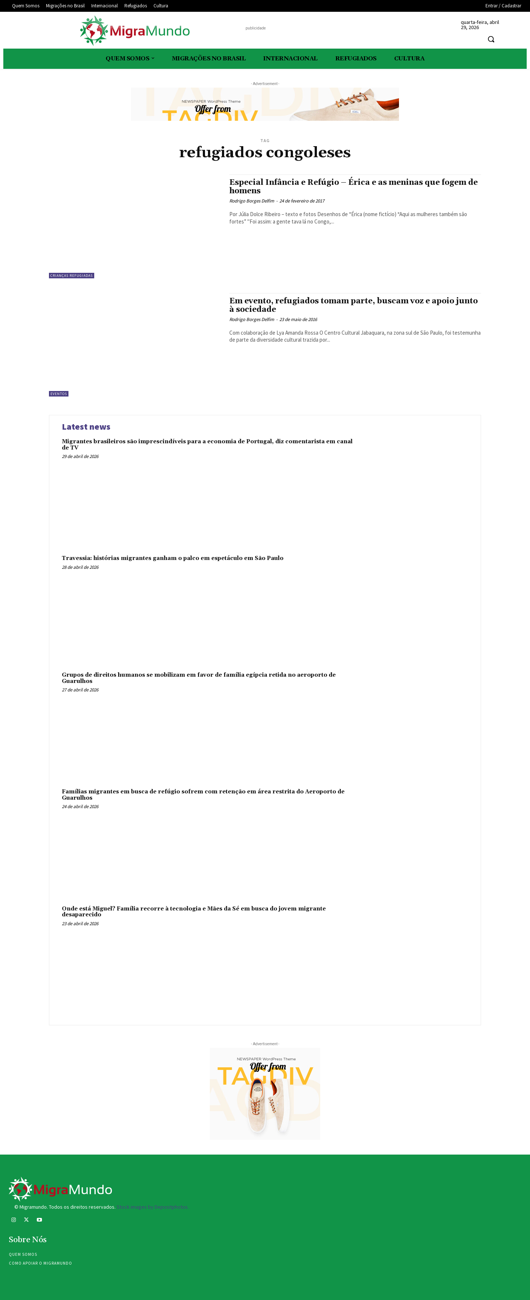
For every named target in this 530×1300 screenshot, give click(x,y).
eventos (58, 393)
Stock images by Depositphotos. (153, 1207)
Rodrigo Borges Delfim (251, 201)
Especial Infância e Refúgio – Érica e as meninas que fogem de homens (353, 187)
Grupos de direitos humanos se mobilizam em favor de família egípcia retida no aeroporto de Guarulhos (199, 678)
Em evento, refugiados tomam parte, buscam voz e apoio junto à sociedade (353, 305)
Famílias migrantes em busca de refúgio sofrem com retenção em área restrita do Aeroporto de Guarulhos (203, 795)
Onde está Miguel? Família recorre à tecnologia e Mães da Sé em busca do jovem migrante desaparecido (194, 912)
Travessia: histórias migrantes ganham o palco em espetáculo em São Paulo (172, 558)
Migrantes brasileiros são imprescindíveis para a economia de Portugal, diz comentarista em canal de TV (207, 444)
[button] (491, 39)
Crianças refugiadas (71, 275)
